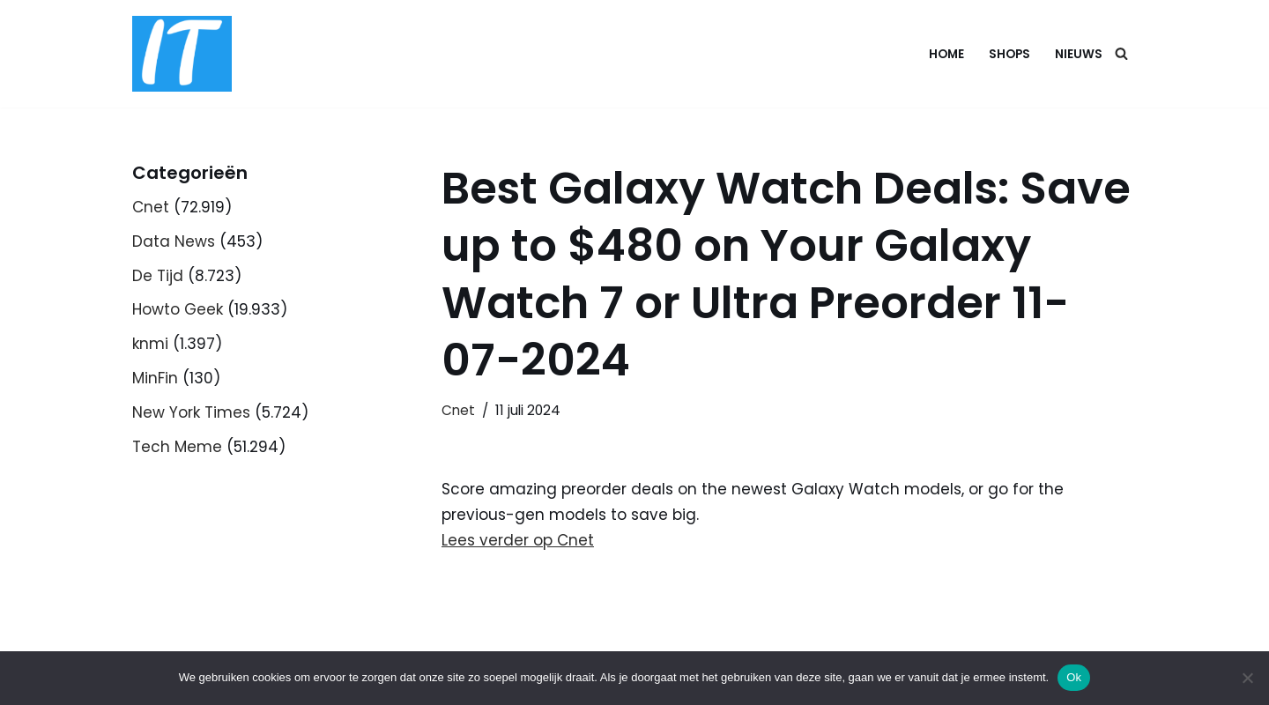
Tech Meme (177, 446)
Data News (173, 241)
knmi (150, 343)
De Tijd (157, 275)
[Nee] (1247, 677)
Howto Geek (177, 309)
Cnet (150, 207)
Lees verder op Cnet (518, 540)
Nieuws (1078, 54)
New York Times (191, 412)
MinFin (155, 378)
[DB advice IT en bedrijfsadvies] (182, 54)
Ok (1073, 677)
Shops (1009, 54)
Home (946, 54)
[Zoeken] (1121, 53)
